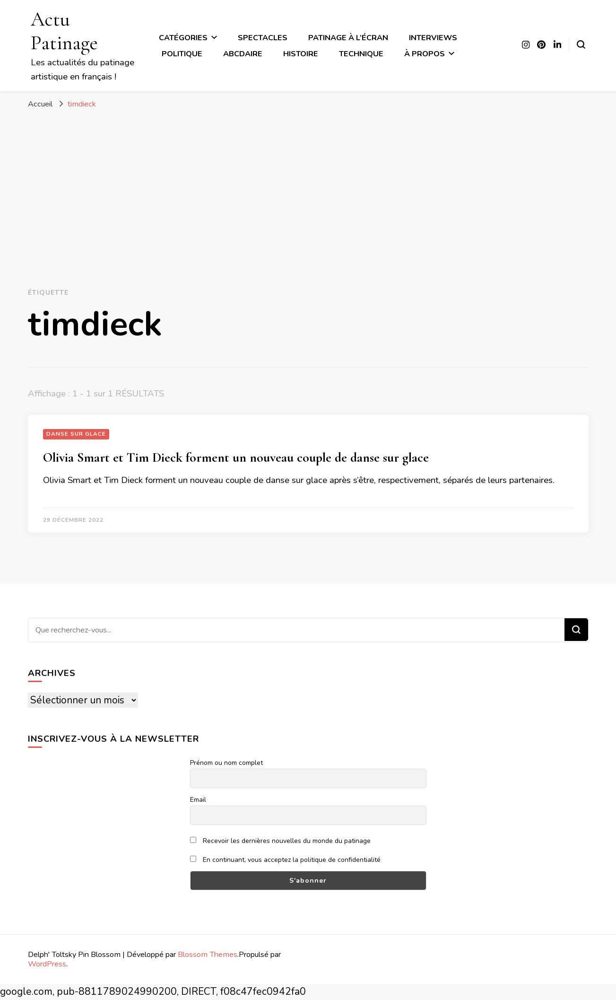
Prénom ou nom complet (226, 762)
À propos (424, 53)
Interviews (433, 37)
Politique (182, 53)
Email (198, 799)
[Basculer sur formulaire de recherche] (581, 44)
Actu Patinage (64, 31)
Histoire (300, 53)
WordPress (47, 963)
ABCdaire (242, 53)
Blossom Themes (207, 954)
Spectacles (262, 37)
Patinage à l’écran (348, 37)
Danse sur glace (76, 434)
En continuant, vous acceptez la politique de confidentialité (285, 859)
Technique (361, 53)
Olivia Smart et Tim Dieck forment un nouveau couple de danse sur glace (236, 457)
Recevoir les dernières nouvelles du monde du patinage (280, 840)
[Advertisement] (308, 185)
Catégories (183, 37)
